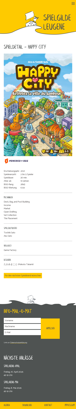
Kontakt (48, 405)
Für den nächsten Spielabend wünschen (23, 275)
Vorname (9, 320)
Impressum (70, 405)
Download (27, 405)
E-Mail (7, 332)
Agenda (7, 405)
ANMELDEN (50, 328)
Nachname (10, 326)
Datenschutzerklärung (18, 342)
